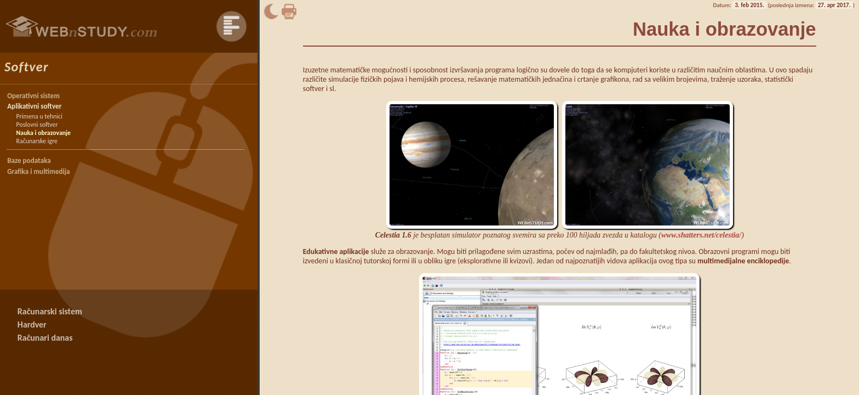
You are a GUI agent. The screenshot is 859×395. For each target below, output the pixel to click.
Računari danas (45, 337)
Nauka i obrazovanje (43, 133)
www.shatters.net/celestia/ (701, 235)
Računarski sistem (50, 311)
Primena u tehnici (39, 116)
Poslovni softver (37, 124)
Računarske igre (37, 141)
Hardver (32, 324)
